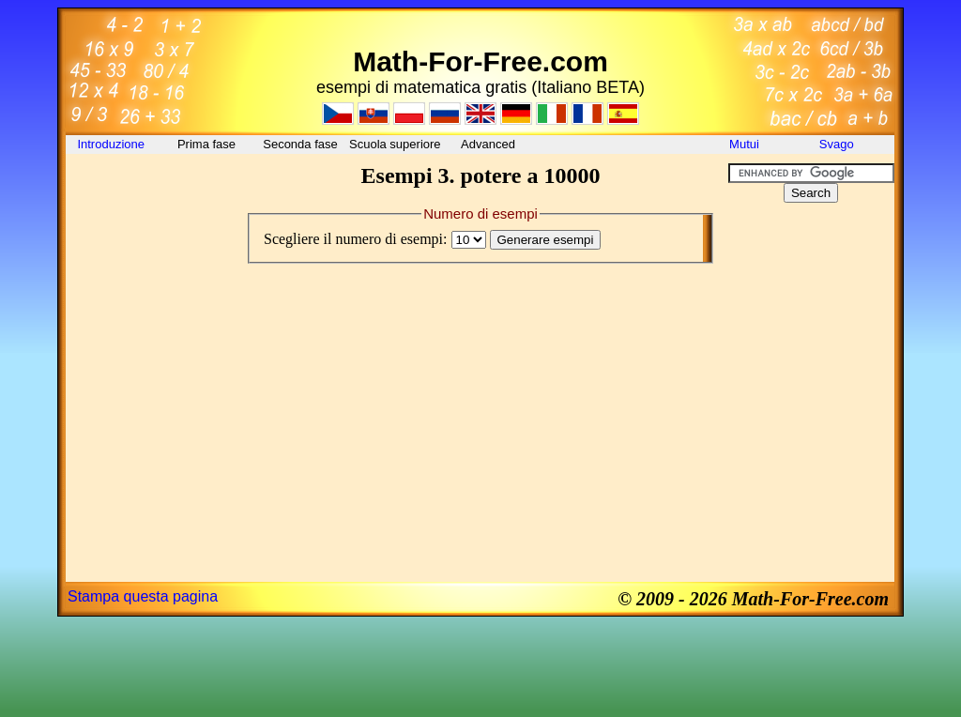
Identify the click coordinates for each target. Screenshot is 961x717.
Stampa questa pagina (143, 596)
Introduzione (112, 144)
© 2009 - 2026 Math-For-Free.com (753, 598)
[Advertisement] (150, 205)
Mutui (744, 144)
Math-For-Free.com (480, 61)
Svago (838, 144)
